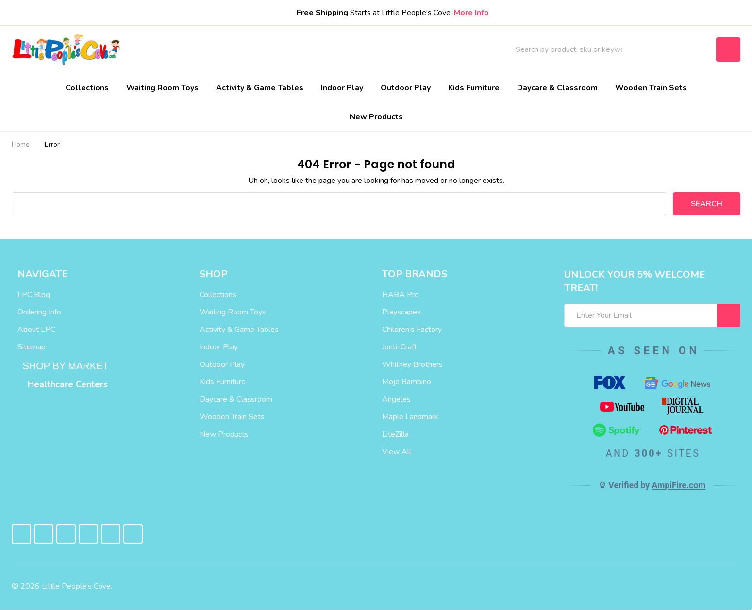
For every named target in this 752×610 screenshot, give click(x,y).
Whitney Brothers (412, 365)
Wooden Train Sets (651, 87)
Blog (313, 49)
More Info (471, 12)
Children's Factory (412, 330)
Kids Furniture (474, 87)
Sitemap (31, 347)
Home (21, 144)
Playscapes (401, 312)
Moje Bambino (406, 382)
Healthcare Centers (68, 385)
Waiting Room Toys (162, 87)
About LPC (36, 330)
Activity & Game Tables (259, 87)
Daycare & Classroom (557, 87)
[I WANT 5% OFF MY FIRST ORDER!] (728, 316)
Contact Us (360, 49)
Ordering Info (39, 312)
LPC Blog (33, 295)
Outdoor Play (406, 87)
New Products (376, 117)
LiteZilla (395, 434)
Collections (87, 87)
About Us (271, 49)
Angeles (396, 400)
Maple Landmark (410, 417)
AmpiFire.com (679, 485)
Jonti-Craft (399, 347)
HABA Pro (400, 295)
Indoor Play (342, 87)
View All (396, 452)
